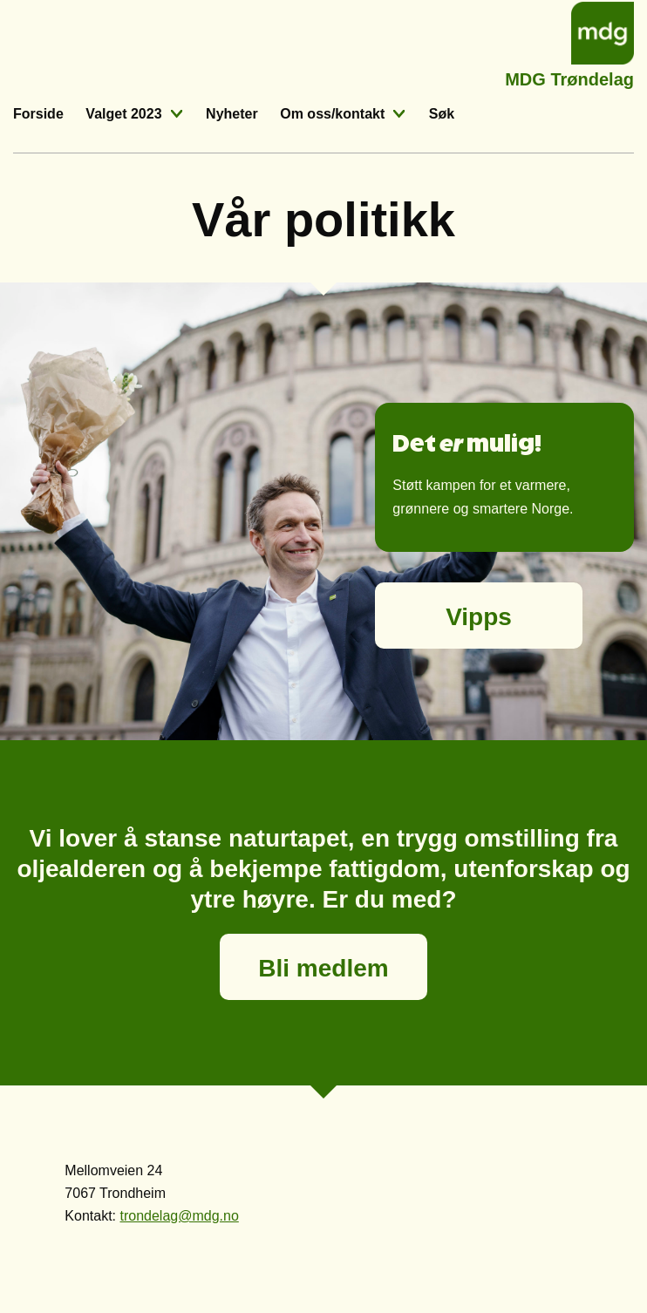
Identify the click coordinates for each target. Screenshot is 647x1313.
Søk (441, 113)
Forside (38, 113)
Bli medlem (323, 968)
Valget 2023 (123, 113)
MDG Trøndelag (569, 77)
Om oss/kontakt (332, 113)
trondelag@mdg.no (178, 1215)
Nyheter (232, 113)
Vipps (479, 616)
